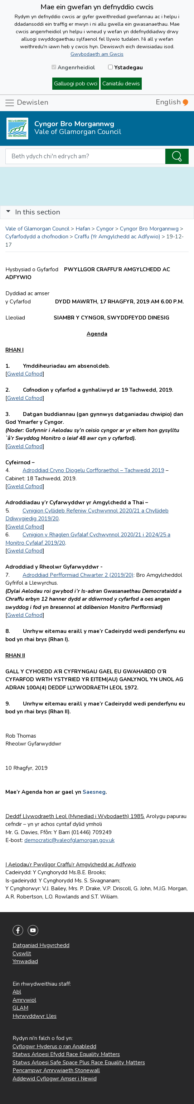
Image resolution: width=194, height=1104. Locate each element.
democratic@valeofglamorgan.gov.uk (69, 840)
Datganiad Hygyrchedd (41, 945)
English (172, 102)
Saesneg (94, 792)
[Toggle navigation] (97, 212)
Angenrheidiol (73, 67)
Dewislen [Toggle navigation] (26, 103)
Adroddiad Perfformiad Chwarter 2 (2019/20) (78, 575)
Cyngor (105, 228)
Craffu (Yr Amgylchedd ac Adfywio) (117, 236)
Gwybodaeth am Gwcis (97, 54)
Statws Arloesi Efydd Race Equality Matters (66, 1054)
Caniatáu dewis (121, 84)
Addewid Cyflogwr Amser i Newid (55, 1078)
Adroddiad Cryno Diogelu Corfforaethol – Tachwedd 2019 (93, 470)
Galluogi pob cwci (75, 84)
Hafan (83, 228)
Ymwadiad (25, 961)
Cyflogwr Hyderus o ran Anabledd (54, 1046)
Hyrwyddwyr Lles (35, 1016)
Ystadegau (125, 67)
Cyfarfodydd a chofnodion (36, 236)
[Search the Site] (177, 156)
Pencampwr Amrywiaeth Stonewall (56, 1070)
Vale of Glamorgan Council (37, 228)
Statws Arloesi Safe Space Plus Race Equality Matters (79, 1062)
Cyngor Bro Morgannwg (149, 228)
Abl (17, 991)
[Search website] (85, 156)
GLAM (20, 1007)
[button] (8, 212)
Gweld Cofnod (25, 373)
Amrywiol (24, 1000)
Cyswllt (22, 953)
